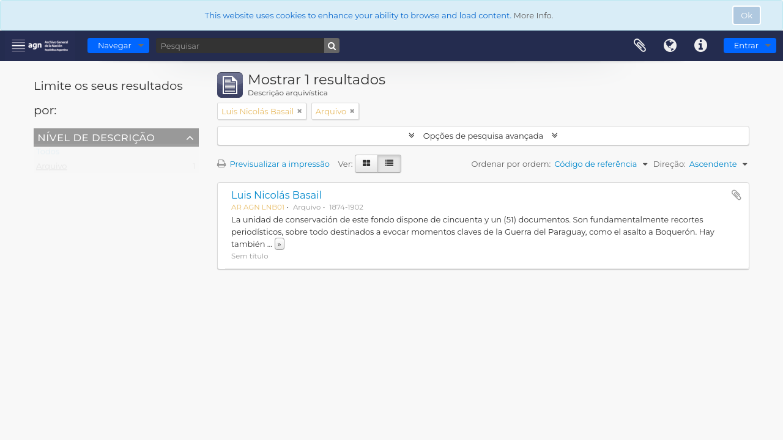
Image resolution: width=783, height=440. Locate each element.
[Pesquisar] (248, 45)
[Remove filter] (299, 111)
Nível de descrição (96, 137)
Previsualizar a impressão (273, 164)
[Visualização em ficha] (366, 164)
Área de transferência (640, 46)
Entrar (746, 45)
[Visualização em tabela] (389, 164)
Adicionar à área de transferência (736, 195)
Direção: (669, 164)
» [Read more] (279, 244)
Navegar (115, 45)
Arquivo (51, 169)
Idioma (670, 46)
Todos (47, 154)
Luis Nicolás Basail (276, 195)
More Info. (534, 15)
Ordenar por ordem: (511, 164)
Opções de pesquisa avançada (483, 136)
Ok (746, 15)
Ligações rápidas (701, 46)
